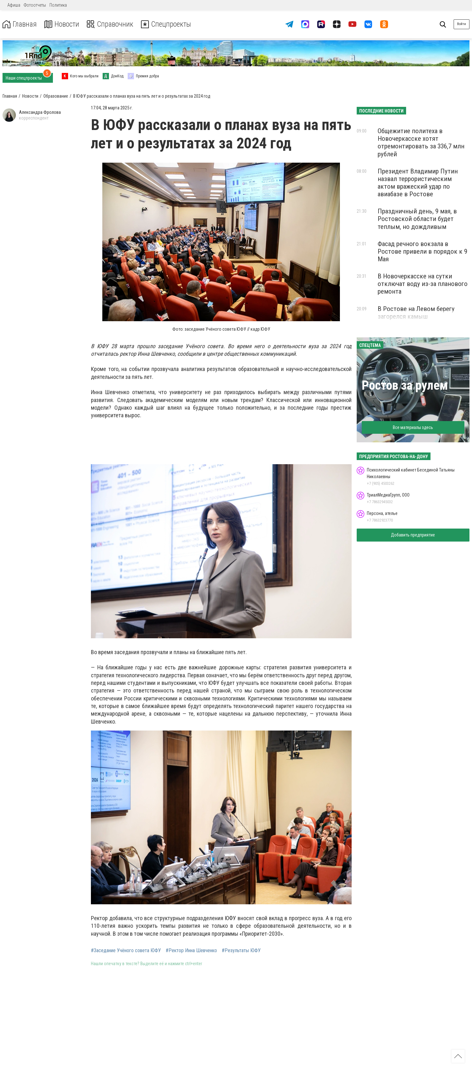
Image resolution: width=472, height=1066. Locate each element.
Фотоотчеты (35, 5)
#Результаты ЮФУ (241, 950)
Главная (20, 24)
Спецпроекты (169, 24)
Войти (461, 24)
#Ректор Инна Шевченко (191, 950)
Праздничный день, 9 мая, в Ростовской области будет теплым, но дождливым (417, 218)
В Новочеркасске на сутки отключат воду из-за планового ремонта (423, 283)
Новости (63, 24)
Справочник (112, 24)
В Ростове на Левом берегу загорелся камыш (416, 312)
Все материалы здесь (413, 427)
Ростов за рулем (405, 385)
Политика (58, 5)
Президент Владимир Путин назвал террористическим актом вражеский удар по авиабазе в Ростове (418, 182)
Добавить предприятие (413, 534)
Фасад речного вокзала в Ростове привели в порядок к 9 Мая (422, 251)
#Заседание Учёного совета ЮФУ (126, 950)
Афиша (13, 5)
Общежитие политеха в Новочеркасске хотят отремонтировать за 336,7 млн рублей (421, 142)
